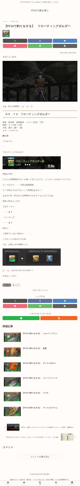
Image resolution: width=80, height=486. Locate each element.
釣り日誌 (6, 285)
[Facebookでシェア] (40, 41)
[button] (65, 46)
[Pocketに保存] (15, 46)
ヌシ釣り (16, 285)
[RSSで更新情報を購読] (58, 318)
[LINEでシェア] (40, 46)
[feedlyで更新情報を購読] (21, 318)
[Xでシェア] (15, 41)
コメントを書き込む (40, 457)
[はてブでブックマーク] (65, 41)
